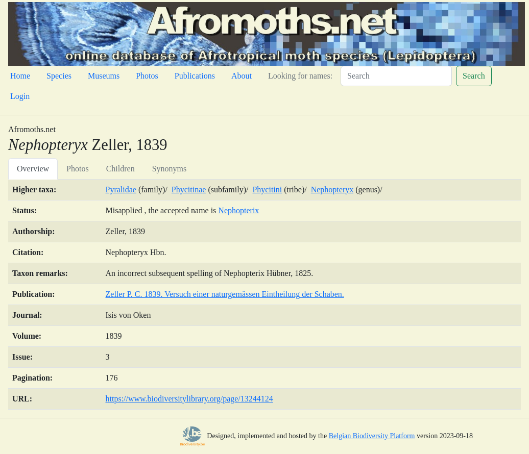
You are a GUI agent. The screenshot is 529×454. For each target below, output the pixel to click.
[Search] (396, 76)
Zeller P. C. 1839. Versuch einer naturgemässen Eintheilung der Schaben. (225, 294)
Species (58, 75)
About (241, 75)
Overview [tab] (33, 168)
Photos (147, 75)
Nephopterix (238, 210)
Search (474, 75)
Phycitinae (189, 189)
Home (20, 75)
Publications (195, 75)
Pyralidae (121, 189)
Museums (103, 75)
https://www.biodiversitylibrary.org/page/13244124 (189, 398)
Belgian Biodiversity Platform (372, 436)
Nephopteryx (332, 189)
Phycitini (267, 189)
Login (20, 96)
